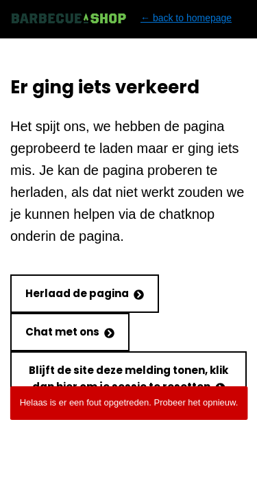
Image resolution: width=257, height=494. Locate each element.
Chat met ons (69, 332)
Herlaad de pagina (84, 293)
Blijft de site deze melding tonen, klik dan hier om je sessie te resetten (128, 378)
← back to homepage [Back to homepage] (121, 18)
